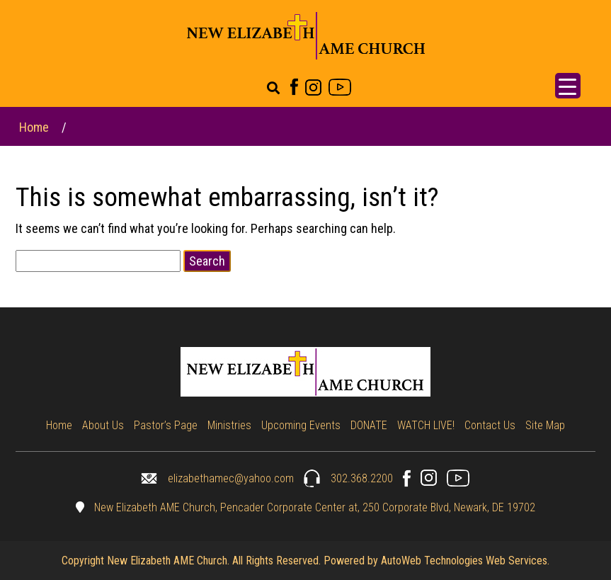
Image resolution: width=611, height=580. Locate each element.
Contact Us (489, 425)
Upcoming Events (301, 425)
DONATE (368, 425)
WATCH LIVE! (426, 425)
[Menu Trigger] (568, 85)
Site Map (545, 425)
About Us (103, 425)
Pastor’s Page (166, 425)
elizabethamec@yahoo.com (217, 478)
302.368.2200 (348, 478)
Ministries (229, 425)
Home (34, 127)
